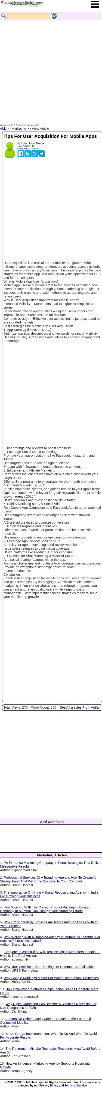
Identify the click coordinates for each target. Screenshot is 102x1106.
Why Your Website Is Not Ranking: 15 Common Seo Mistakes (49, 967)
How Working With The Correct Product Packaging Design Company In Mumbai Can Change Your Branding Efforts (45, 909)
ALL (3, 128)
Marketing (19, 128)
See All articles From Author (80, 707)
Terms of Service (76, 1085)
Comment (22, 148)
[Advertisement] (50, 67)
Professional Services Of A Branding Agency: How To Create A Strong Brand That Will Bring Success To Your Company (48, 879)
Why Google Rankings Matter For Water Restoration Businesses (51, 978)
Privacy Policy (48, 1085)
